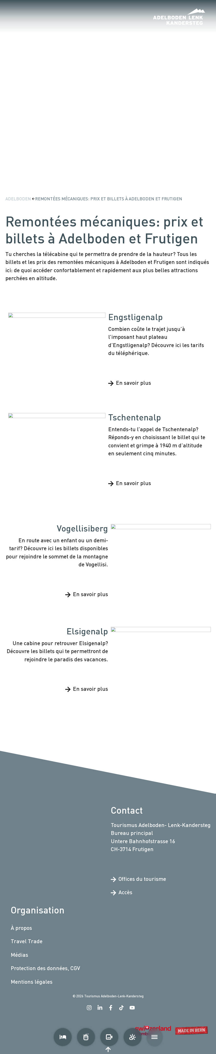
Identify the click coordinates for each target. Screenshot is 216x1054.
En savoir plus (129, 382)
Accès (121, 892)
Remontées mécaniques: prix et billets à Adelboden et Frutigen (108, 198)
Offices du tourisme (138, 878)
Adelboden (18, 198)
